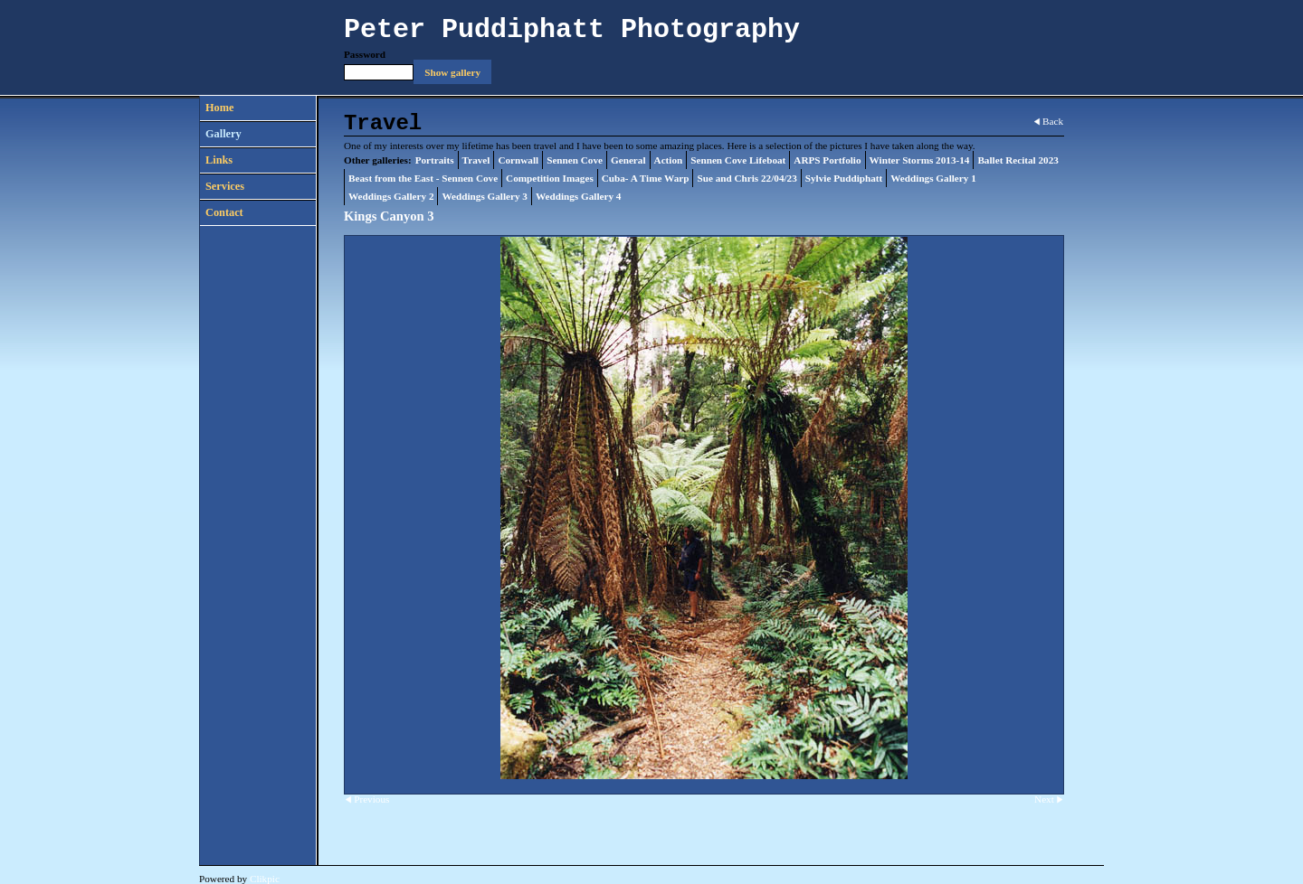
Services (224, 186)
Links (219, 160)
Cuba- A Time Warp (646, 178)
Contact (224, 212)
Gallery (223, 133)
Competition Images (550, 178)
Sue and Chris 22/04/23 (746, 178)
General (628, 160)
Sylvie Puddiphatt (844, 178)
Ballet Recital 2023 (1017, 160)
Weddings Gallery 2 (390, 196)
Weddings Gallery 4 (578, 196)
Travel (476, 160)
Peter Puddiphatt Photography (572, 29)
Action (668, 160)
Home (219, 107)
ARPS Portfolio (827, 160)
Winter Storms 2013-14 (920, 160)
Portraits (434, 160)
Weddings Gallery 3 (484, 196)
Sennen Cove (575, 160)
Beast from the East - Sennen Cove (423, 178)
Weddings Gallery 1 (932, 178)
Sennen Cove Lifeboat (737, 160)
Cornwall (518, 160)
